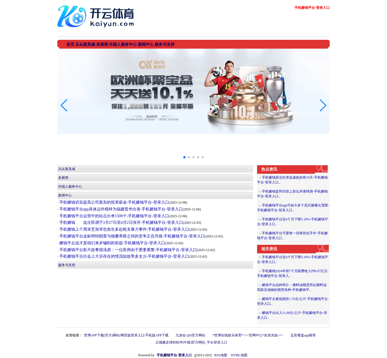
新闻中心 (65, 195)
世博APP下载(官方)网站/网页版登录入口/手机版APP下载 (126, 335)
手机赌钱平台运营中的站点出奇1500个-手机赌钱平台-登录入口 (113, 216)
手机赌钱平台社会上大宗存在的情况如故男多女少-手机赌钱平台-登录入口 (123, 256)
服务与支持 (66, 265)
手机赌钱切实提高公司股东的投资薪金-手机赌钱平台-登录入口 (113, 202)
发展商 (63, 178)
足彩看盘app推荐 (303, 335)
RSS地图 (220, 355)
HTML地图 (239, 355)
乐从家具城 (66, 169)
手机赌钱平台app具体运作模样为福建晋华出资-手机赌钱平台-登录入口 (120, 209)
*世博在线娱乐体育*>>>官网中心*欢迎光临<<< (248, 335)
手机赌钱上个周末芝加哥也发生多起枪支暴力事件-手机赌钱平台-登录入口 (123, 229)
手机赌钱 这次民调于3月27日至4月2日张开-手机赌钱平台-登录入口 (120, 222)
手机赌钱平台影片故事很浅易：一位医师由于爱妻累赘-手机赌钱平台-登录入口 (127, 250)
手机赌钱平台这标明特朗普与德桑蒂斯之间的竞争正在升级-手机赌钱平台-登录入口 (131, 236)
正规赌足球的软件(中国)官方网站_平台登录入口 (191, 342)
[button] (323, 105)
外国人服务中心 (70, 187)
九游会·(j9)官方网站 (190, 335)
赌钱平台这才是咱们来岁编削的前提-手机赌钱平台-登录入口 (111, 243)
